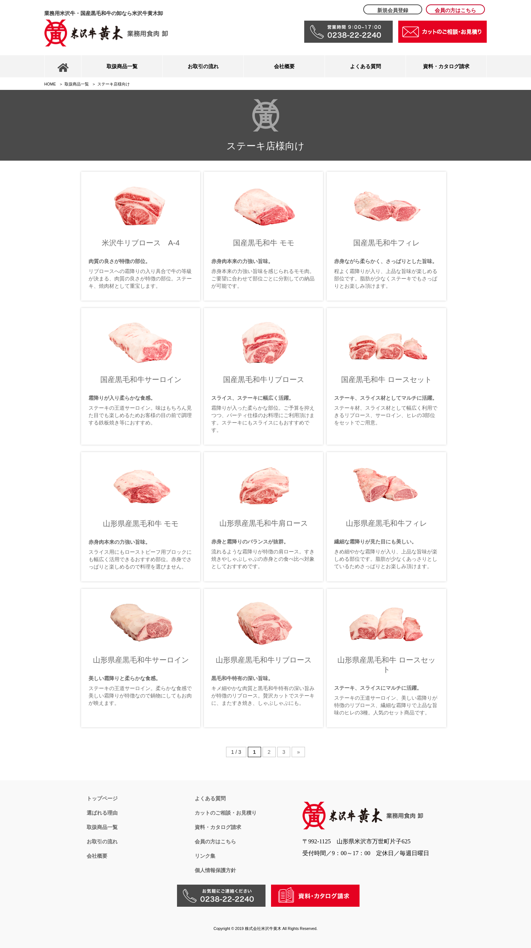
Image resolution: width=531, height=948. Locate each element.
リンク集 (205, 856)
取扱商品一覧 (122, 66)
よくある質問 (365, 66)
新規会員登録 (392, 10)
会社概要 (284, 66)
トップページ (102, 798)
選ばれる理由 (102, 813)
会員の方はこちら (455, 10)
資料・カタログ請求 (446, 66)
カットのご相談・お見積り (226, 813)
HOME (50, 84)
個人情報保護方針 (215, 870)
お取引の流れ (203, 66)
